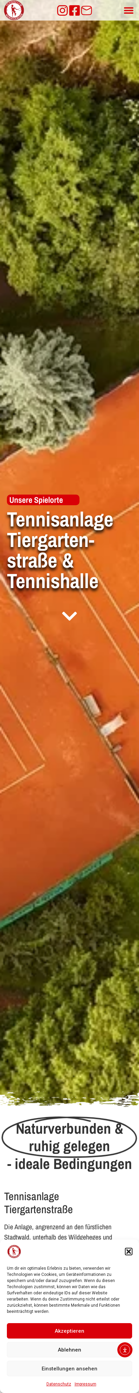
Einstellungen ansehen (69, 1369)
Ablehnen (69, 1350)
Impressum (85, 1384)
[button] (128, 1251)
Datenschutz (58, 1384)
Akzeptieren (69, 1331)
